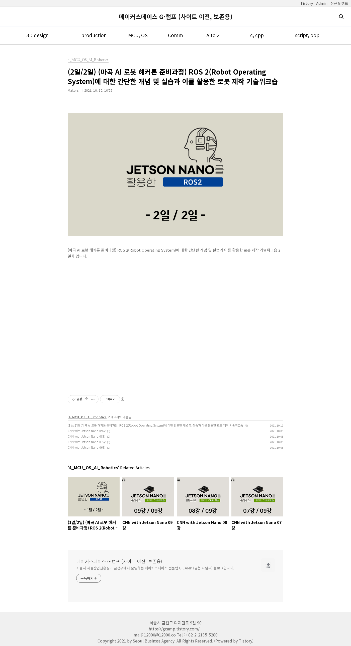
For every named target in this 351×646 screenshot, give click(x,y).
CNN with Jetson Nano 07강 (87, 442)
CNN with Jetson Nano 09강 (87, 431)
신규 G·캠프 (339, 3)
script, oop (307, 35)
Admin (321, 3)
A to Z (213, 35)
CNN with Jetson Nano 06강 (87, 447)
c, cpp (257, 35)
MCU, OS (138, 35)
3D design (38, 35)
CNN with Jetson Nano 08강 (87, 436)
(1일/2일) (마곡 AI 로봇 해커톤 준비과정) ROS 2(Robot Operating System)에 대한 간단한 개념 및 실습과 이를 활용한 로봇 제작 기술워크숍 (155, 425)
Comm (175, 35)
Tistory (306, 3)
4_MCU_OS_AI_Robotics (87, 417)
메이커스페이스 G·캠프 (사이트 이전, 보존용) (175, 17)
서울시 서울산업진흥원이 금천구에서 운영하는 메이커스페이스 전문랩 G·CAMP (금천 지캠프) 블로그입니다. (155, 567)
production (94, 35)
